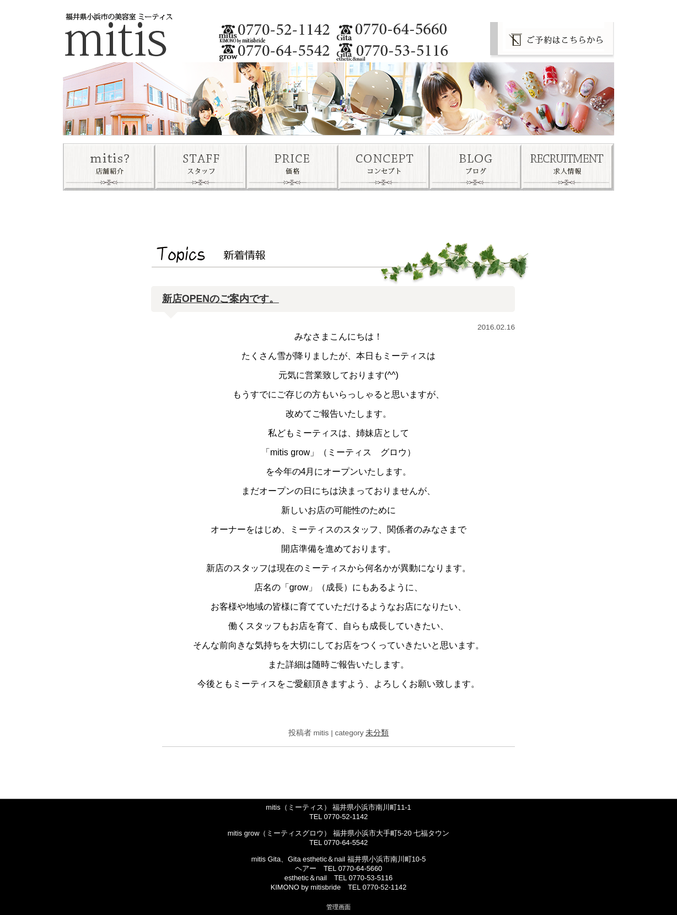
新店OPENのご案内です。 (220, 298)
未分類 (377, 733)
